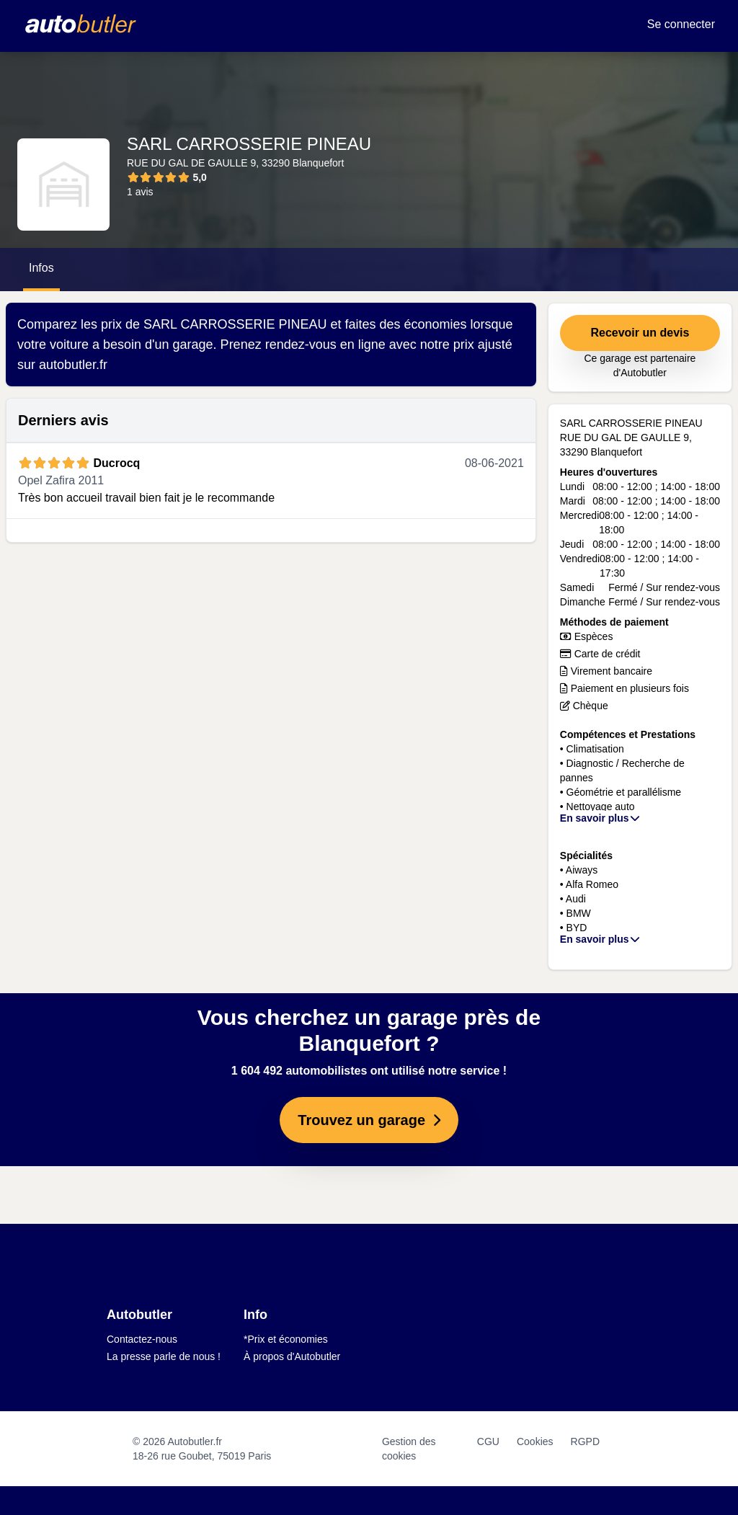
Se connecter (681, 24)
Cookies (535, 1441)
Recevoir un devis (639, 332)
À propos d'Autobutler (292, 1356)
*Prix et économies (286, 1339)
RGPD (585, 1441)
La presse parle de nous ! (164, 1356)
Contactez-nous (142, 1339)
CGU (488, 1441)
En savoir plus (600, 818)
